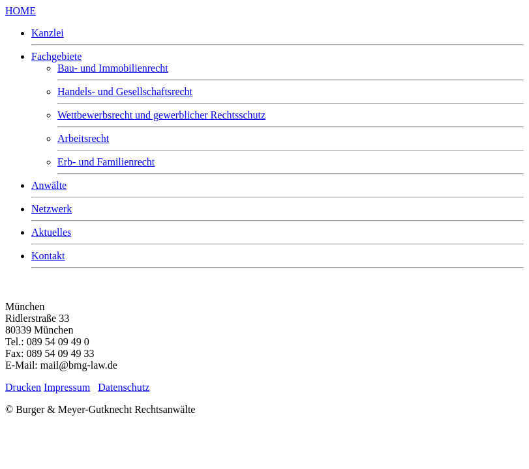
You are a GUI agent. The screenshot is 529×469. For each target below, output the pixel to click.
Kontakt (48, 255)
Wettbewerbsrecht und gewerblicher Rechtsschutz (161, 115)
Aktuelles (51, 232)
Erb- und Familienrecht (106, 161)
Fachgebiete (56, 56)
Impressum (67, 387)
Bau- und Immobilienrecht (112, 68)
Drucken (23, 387)
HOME (20, 10)
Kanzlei (47, 32)
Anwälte (49, 185)
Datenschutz (123, 387)
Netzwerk (51, 208)
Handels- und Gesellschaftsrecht (124, 91)
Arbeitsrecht (83, 138)
